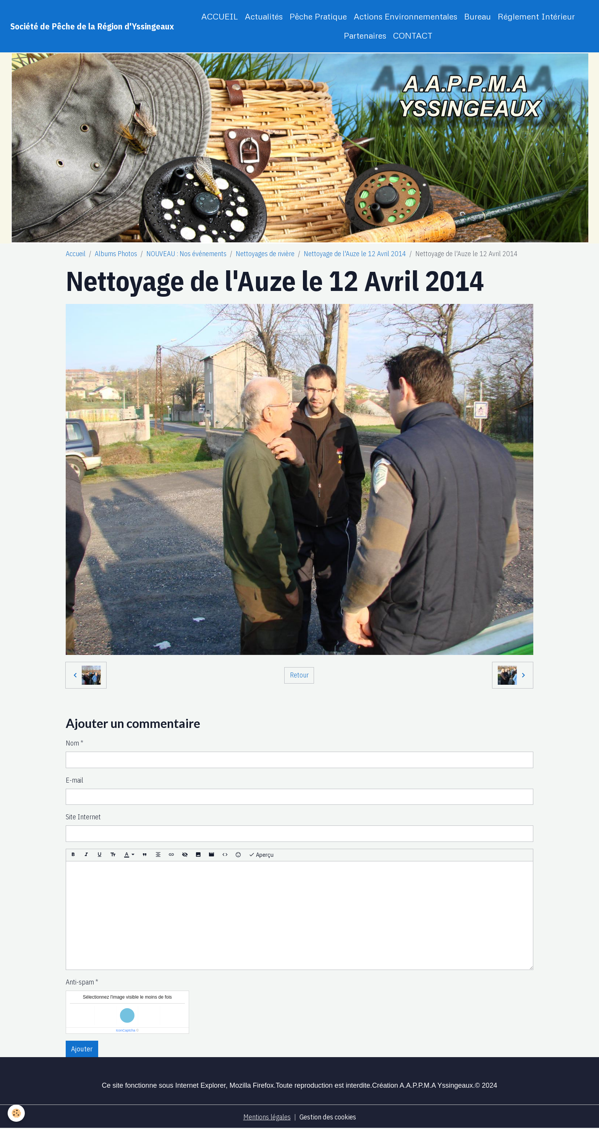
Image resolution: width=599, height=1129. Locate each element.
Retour (299, 675)
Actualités (264, 16)
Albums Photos (116, 253)
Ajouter (81, 1049)
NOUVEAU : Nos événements (186, 253)
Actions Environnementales (405, 16)
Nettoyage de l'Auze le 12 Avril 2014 (355, 253)
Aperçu (261, 855)
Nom (72, 743)
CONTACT (412, 35)
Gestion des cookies (328, 1117)
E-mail (74, 780)
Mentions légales (267, 1117)
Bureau (477, 16)
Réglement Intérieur (536, 16)
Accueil (76, 253)
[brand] (92, 26)
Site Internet (83, 816)
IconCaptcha (125, 1030)
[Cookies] (16, 1113)
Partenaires (365, 35)
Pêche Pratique (318, 16)
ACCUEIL (219, 16)
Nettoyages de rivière (265, 253)
